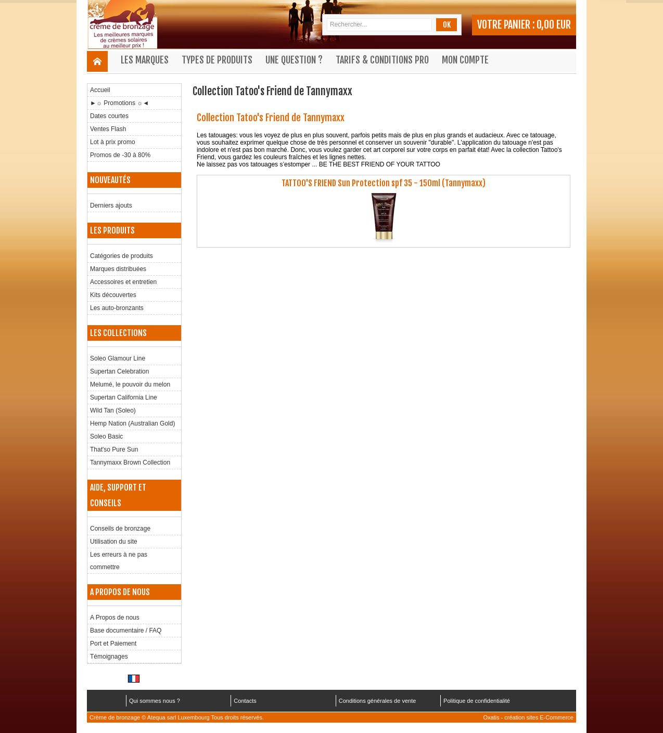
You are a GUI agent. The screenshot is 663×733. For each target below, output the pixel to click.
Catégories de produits (121, 256)
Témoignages (109, 656)
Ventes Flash (108, 129)
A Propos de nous (114, 617)
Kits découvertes (113, 295)
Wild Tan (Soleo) (113, 410)
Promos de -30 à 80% (120, 155)
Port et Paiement (113, 643)
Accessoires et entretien (123, 282)
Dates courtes (109, 116)
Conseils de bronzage (120, 528)
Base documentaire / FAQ (125, 630)
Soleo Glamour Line (117, 358)
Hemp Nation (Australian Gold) (132, 423)
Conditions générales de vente (377, 701)
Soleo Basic (106, 436)
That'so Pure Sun (114, 449)
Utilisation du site (113, 541)
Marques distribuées (118, 269)
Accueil (100, 90)
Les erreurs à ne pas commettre (118, 561)
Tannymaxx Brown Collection (130, 462)
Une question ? (294, 60)
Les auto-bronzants (117, 308)
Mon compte (465, 60)
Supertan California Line (123, 397)
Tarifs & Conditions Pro (382, 60)
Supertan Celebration (119, 371)
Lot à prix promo (112, 142)
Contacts (245, 701)
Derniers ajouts (111, 205)
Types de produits (217, 60)
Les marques (145, 60)
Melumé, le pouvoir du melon (130, 384)
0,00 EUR (554, 24)
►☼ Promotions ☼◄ (119, 103)
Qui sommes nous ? (154, 701)
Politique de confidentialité (476, 701)
